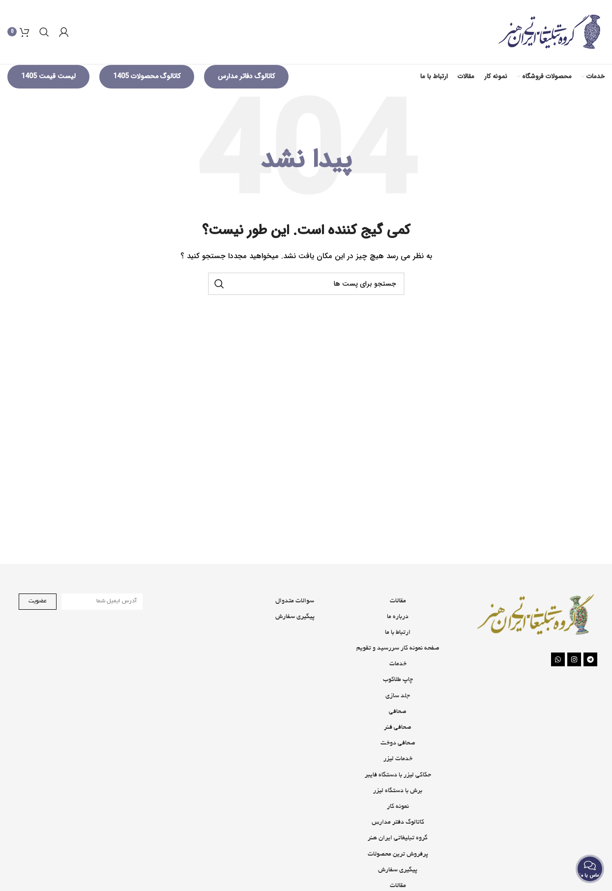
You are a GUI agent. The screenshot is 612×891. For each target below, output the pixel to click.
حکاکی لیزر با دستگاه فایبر (398, 791)
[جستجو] (44, 40)
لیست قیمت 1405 (48, 92)
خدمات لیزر (397, 775)
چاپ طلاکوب (398, 696)
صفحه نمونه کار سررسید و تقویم (397, 664)
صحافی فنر (397, 744)
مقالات (398, 617)
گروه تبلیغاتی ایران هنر (398, 854)
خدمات (398, 680)
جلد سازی (397, 712)
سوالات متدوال (294, 617)
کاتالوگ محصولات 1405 (146, 92)
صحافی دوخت (397, 759)
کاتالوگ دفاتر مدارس (246, 92)
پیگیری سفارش (295, 632)
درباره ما (397, 632)
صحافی (398, 727)
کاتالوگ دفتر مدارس (398, 838)
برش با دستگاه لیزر (397, 806)
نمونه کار (398, 822)
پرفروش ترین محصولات (398, 870)
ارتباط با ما (397, 648)
